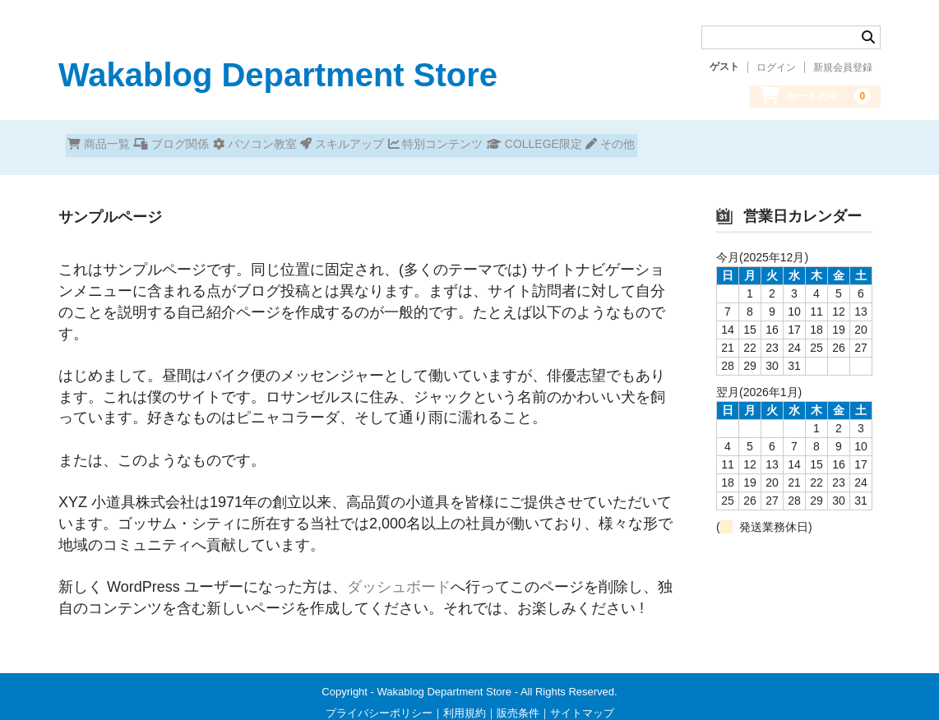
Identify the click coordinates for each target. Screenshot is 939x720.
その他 (792, 145)
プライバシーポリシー (379, 701)
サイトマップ (582, 701)
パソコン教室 (321, 145)
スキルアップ (437, 145)
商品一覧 (106, 145)
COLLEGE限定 (687, 145)
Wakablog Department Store (277, 75)
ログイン (776, 67)
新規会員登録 (842, 67)
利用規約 (464, 701)
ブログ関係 (208, 145)
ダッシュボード (399, 574)
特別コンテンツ (559, 145)
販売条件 (518, 701)
